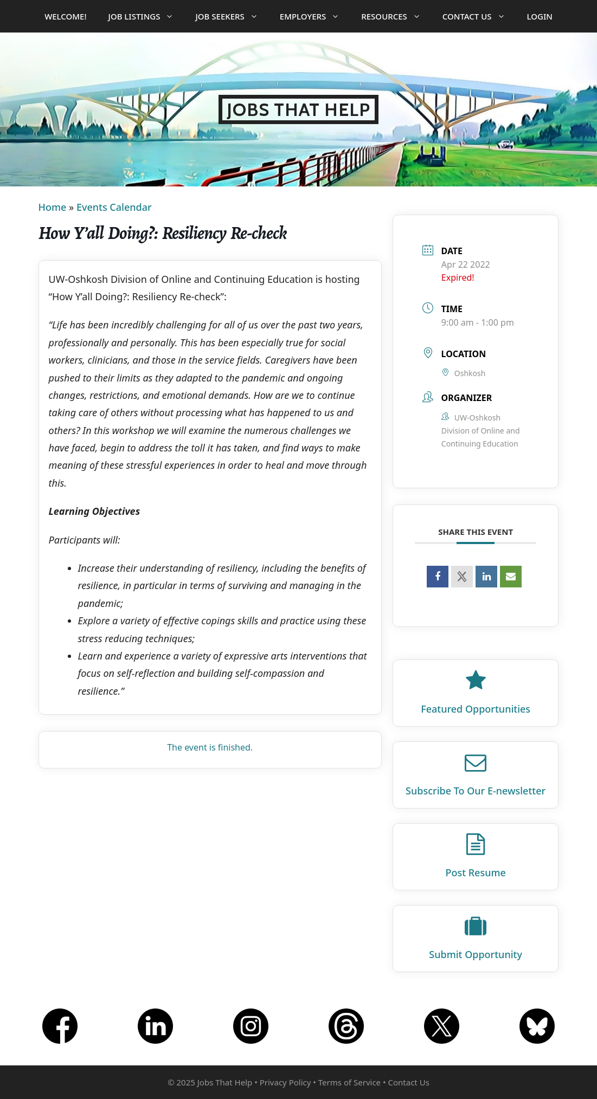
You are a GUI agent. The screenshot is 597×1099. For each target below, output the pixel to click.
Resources (396, 16)
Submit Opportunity (475, 954)
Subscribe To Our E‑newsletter (475, 790)
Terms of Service (349, 1082)
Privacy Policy (285, 1082)
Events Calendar (114, 207)
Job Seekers (231, 16)
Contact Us (479, 16)
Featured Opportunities (475, 708)
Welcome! (65, 16)
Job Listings (146, 16)
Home (52, 207)
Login (540, 16)
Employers (315, 16)
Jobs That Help (298, 109)
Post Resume (475, 872)
